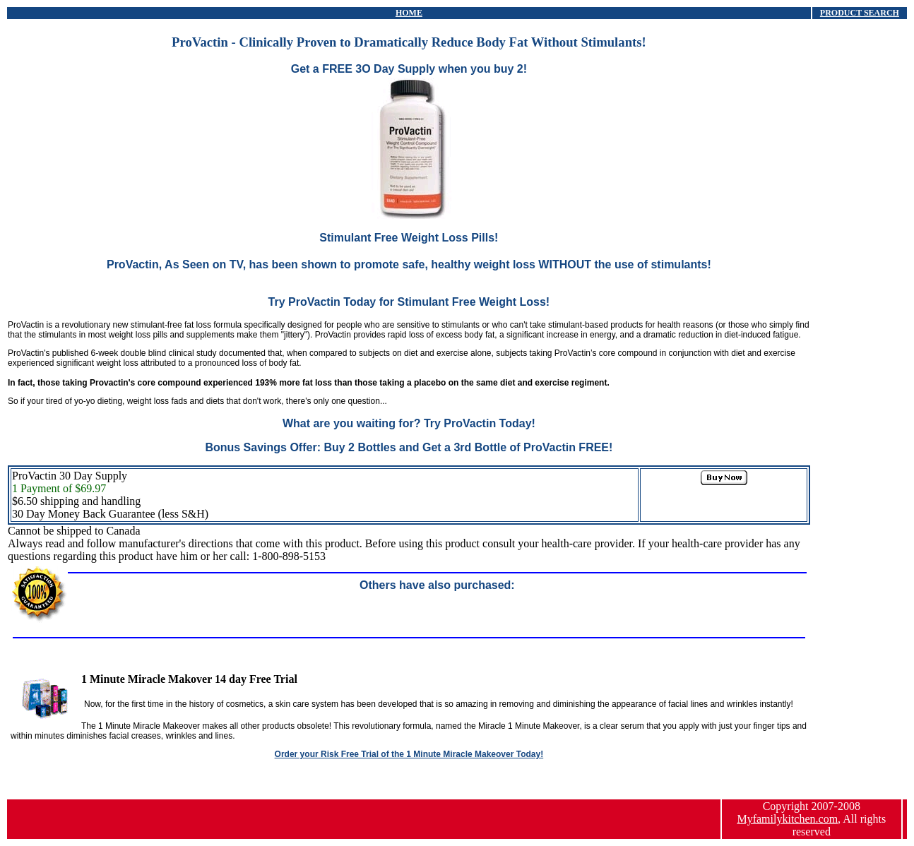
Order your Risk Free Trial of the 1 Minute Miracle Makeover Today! (409, 754)
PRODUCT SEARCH (859, 13)
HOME (409, 13)
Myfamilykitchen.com (787, 819)
